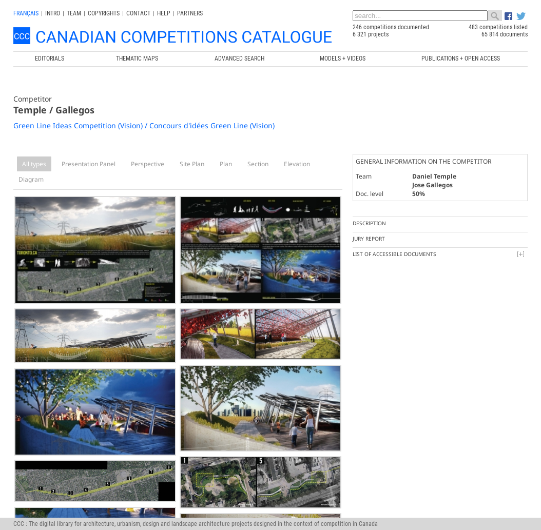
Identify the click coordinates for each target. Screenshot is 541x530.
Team (74, 13)
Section (257, 164)
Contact (138, 13)
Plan (226, 164)
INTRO (52, 13)
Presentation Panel (88, 164)
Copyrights (104, 13)
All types (34, 164)
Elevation (297, 164)
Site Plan (192, 164)
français (25, 13)
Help (163, 13)
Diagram (31, 179)
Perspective (147, 164)
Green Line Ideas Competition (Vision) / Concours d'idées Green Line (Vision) (144, 125)
